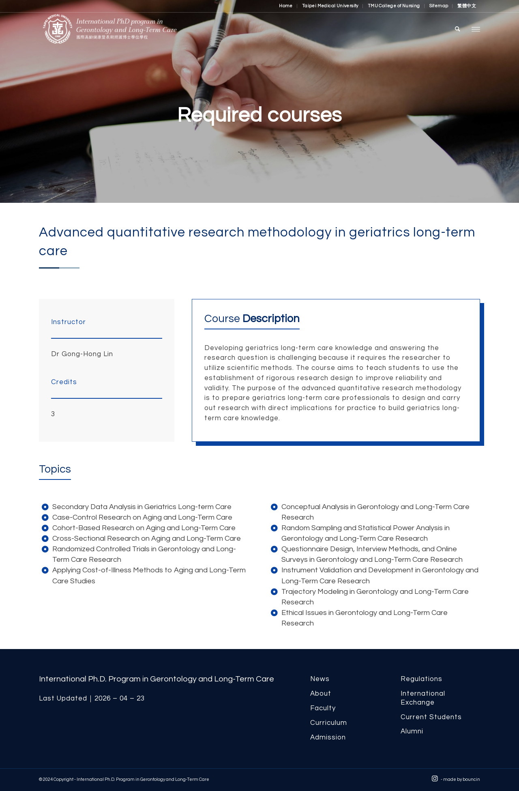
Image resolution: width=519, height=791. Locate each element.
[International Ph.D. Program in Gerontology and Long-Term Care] (134, 29)
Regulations (421, 679)
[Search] (458, 29)
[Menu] (476, 29)
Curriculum (328, 723)
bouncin (471, 779)
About (320, 693)
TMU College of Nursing (394, 6)
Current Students (431, 717)
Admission (328, 737)
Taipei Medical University (330, 6)
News (320, 679)
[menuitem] (286, 6)
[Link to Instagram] (435, 779)
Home (286, 6)
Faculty (323, 708)
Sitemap (438, 6)
